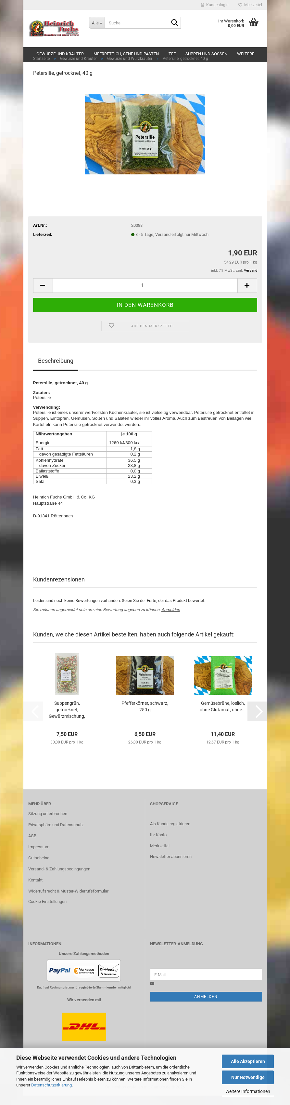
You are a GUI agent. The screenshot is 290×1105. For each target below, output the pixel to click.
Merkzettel (250, 5)
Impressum (38, 856)
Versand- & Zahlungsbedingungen (59, 878)
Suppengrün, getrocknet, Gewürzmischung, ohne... (67, 719)
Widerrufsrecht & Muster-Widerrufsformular (68, 900)
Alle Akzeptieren (248, 1061)
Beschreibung (55, 369)
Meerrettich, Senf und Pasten (126, 53)
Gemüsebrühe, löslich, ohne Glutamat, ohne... (223, 716)
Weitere (245, 53)
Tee (172, 53)
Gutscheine (38, 867)
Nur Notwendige (248, 1077)
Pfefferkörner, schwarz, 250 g (144, 716)
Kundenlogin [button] (215, 5)
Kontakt (35, 889)
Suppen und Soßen (206, 53)
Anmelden (170, 618)
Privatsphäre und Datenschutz (55, 834)
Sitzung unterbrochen (47, 823)
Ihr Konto (158, 843)
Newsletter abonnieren (171, 866)
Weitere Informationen (247, 1091)
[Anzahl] (145, 294)
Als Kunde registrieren (170, 832)
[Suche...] (97, 23)
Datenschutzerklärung (51, 1085)
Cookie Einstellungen (47, 910)
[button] (43, 294)
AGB (32, 845)
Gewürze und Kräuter (60, 53)
